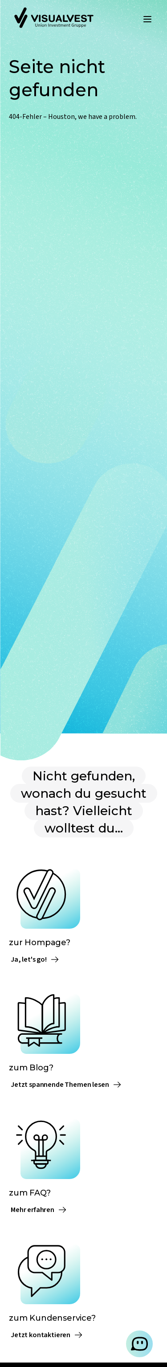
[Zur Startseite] (54, 19)
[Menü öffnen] (147, 19)
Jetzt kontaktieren (47, 1335)
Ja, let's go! (35, 959)
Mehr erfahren (39, 1210)
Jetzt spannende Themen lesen (66, 1085)
